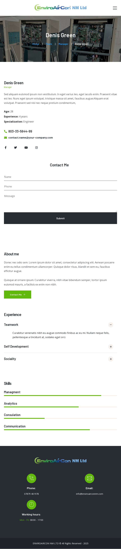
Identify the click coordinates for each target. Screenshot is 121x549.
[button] (60, 326)
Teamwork (11, 324)
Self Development (16, 346)
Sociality (10, 359)
